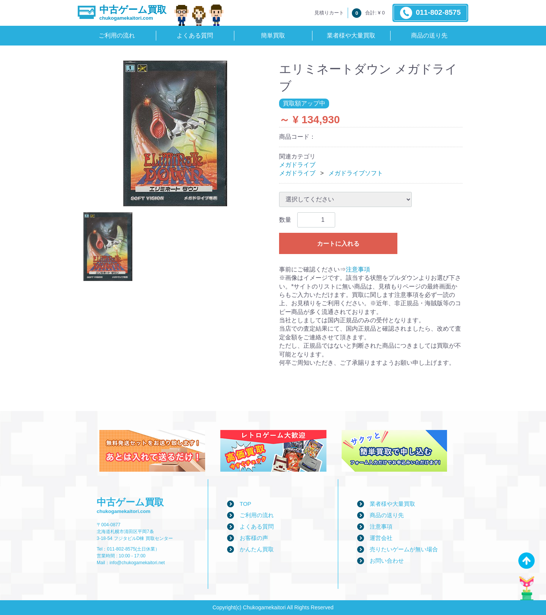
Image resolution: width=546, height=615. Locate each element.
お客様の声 (254, 538)
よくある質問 (195, 35)
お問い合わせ (387, 560)
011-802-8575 (430, 13)
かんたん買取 (257, 549)
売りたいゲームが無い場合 (404, 549)
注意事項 (358, 269)
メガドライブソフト (355, 173)
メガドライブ (297, 165)
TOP (245, 503)
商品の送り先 (429, 35)
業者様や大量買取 (351, 35)
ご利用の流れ (117, 35)
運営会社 (381, 538)
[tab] (107, 246)
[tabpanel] (175, 133)
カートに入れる (338, 243)
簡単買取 (273, 35)
